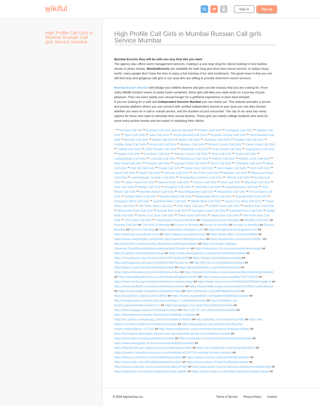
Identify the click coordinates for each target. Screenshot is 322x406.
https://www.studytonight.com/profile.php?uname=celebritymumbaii (159, 239)
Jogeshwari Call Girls (259, 149)
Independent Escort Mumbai (220, 220)
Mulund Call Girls (157, 163)
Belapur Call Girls (192, 144)
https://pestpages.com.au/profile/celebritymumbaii (198, 305)
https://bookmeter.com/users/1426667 (236, 239)
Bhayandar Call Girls (231, 191)
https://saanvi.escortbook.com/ (185, 234)
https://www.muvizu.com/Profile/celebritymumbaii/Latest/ (230, 371)
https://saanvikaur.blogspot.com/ (181, 229)
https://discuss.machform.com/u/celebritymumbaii (148, 357)
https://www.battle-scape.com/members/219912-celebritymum (232, 286)
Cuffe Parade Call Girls (160, 149)
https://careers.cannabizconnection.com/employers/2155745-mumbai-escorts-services (173, 352)
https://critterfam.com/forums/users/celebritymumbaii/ (215, 338)
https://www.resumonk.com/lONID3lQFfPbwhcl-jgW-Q (234, 281)
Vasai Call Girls (124, 172)
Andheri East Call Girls (224, 206)
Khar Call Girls (221, 153)
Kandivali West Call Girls (170, 201)
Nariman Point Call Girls (189, 163)
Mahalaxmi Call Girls (194, 158)
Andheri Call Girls (209, 130)
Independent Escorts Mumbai (175, 220)
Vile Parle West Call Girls (156, 206)
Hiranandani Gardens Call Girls (200, 177)
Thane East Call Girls (192, 215)
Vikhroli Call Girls (238, 177)
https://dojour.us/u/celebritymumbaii (217, 258)
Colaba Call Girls (129, 149)
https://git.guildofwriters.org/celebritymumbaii (209, 267)
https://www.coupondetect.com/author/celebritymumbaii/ (210, 295)
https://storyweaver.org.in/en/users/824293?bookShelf (151, 258)
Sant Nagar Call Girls (231, 168)
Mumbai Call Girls (256, 220)
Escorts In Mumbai (246, 224)
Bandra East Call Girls (259, 206)
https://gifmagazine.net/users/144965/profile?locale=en (151, 262)
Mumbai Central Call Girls (228, 135)
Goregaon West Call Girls (131, 201)
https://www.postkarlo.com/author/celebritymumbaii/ (149, 286)
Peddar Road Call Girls (130, 144)
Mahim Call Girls (223, 158)
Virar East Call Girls (138, 220)
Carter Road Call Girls (260, 144)
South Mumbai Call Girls (189, 135)
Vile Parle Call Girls (206, 172)
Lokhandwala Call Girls (130, 158)
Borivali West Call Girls (251, 196)
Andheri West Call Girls (140, 196)
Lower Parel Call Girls (139, 182)
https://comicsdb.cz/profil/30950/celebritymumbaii (147, 362)
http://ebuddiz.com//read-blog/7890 (220, 319)
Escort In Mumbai (187, 224)
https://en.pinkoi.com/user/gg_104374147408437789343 (152, 319)
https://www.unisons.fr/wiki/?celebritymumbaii (217, 362)
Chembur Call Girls (217, 139)
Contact (272, 396)
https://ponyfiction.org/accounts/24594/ (140, 295)
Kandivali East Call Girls (246, 210)
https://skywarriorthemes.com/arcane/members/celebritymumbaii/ (229, 272)
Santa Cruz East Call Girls (156, 215)
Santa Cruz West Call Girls (243, 201)
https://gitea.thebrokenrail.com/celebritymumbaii (146, 272)
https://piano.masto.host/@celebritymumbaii (144, 267)
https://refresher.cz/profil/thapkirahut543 (213, 291)
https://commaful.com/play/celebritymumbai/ (144, 338)
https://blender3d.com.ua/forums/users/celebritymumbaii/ (153, 347)
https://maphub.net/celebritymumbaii (139, 253)
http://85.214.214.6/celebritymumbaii (219, 262)
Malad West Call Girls (206, 201)
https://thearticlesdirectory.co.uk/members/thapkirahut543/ (157, 276)
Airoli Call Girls (230, 182)
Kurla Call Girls (246, 153)
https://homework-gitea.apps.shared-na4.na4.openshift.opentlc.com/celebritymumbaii (172, 333)
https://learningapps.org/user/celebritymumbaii (145, 310)
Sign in (244, 9)
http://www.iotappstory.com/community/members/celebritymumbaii (204, 329)
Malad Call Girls (163, 139)
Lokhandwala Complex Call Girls (153, 177)
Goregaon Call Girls (239, 130)
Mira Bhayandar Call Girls (195, 191)
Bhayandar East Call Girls (135, 210)
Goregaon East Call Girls (208, 210)
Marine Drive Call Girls (174, 182)
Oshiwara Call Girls (248, 163)
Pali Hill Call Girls (142, 168)
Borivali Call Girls (136, 139)
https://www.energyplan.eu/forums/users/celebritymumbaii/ (154, 343)
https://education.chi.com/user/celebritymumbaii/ (228, 248)
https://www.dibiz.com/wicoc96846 (233, 234)
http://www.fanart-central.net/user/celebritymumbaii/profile (231, 366)
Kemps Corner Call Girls (191, 153)
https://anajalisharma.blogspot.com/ (232, 229)
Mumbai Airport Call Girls (157, 191)
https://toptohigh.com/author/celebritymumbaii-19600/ (150, 371)
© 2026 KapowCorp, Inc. (128, 396)
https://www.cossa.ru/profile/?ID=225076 (230, 276)
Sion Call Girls (260, 168)
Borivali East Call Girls (172, 210)
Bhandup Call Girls (257, 182)
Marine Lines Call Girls (254, 158)
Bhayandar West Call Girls (214, 196)
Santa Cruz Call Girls (198, 168)
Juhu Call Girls (159, 135)
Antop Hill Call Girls (163, 144)
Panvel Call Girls (204, 182)
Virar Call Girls (124, 187)
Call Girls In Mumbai (156, 224)
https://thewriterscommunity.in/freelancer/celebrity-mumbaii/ (154, 314)
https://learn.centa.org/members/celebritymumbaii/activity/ (153, 281)
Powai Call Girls (169, 168)
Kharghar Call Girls (178, 187)
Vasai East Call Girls (225, 215)
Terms (227, 396)
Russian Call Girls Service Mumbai (169, 130)
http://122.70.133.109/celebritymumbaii (209, 310)
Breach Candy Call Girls (224, 144)
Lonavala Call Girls (163, 158)
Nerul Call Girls (220, 163)
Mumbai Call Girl (130, 130)
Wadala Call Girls (235, 172)
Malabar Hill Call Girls (249, 139)
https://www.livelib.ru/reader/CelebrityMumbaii (149, 291)
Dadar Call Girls (189, 139)
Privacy (252, 396)
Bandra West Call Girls (175, 196)
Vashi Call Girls (149, 172)
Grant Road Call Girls (227, 149)
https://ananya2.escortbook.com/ (136, 234)
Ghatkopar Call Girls (194, 149)
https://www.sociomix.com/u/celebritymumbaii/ (218, 357)
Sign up (266, 9)
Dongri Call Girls (149, 187)
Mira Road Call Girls (128, 163)
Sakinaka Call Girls (208, 187)
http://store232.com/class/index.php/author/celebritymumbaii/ (155, 243)
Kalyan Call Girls (128, 153)
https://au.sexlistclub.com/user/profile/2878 (226, 347)
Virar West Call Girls (191, 206)
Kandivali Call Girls (157, 153)
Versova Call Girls (176, 172)
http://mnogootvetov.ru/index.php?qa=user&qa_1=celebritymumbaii (160, 300)
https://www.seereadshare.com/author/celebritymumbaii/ (207, 253)
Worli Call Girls (135, 135)
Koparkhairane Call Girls (241, 187)
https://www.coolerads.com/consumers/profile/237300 (150, 366)
